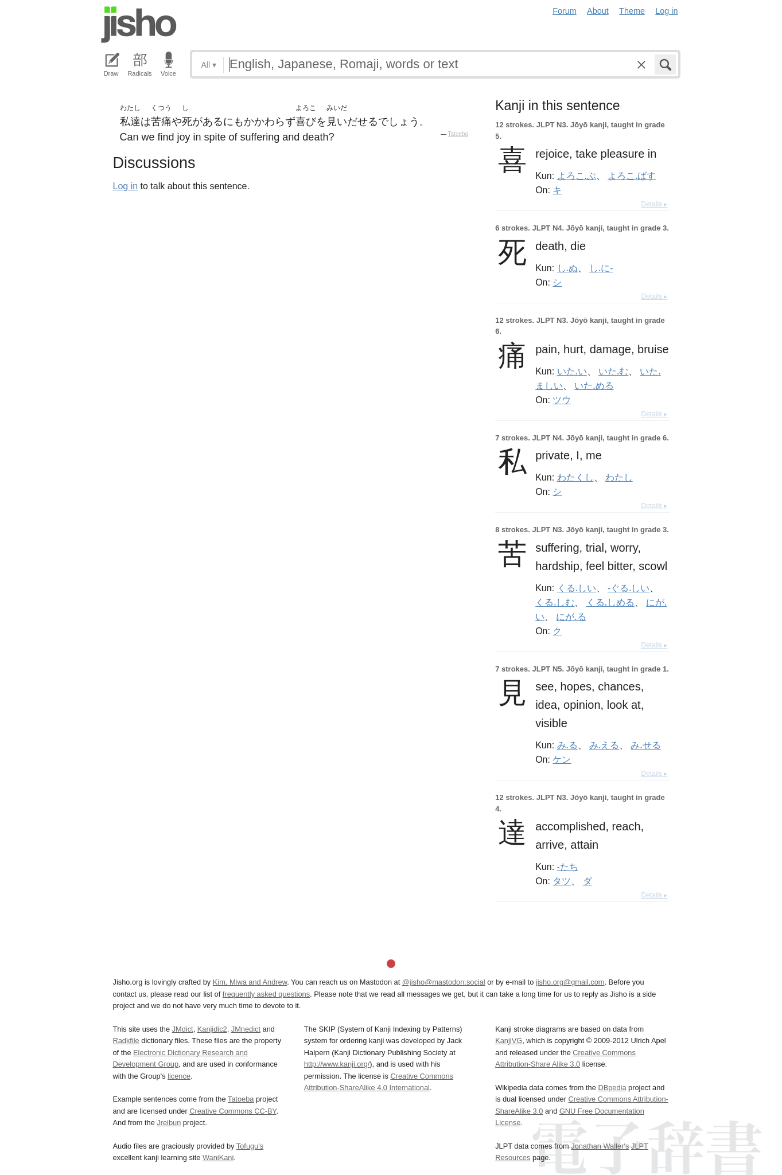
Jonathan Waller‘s (600, 1146)
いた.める (593, 385)
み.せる (645, 745)
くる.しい (576, 587)
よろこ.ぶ (576, 175)
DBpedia (612, 1087)
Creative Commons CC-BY (232, 1111)
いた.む (613, 371)
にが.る (571, 616)
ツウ (562, 399)
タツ (562, 881)
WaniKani (218, 1157)
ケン (562, 759)
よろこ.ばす (632, 175)
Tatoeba (458, 134)
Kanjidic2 (212, 1029)
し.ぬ (567, 267)
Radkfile (126, 1040)
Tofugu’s (249, 1146)
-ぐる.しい (628, 587)
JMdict (182, 1029)
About (598, 10)
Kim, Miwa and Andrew (250, 982)
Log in (666, 10)
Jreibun (169, 1122)
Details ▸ (654, 204)
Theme (632, 10)
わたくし (575, 477)
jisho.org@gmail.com (570, 982)
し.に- (601, 267)
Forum (565, 10)
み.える (604, 745)
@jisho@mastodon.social (443, 982)
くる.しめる (610, 602)
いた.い (572, 371)
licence (179, 1076)
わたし (619, 477)
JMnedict (245, 1029)
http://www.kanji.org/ (337, 1064)
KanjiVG (508, 1040)
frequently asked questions (266, 994)
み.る (567, 745)
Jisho (139, 24)
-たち (567, 866)
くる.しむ (554, 602)
